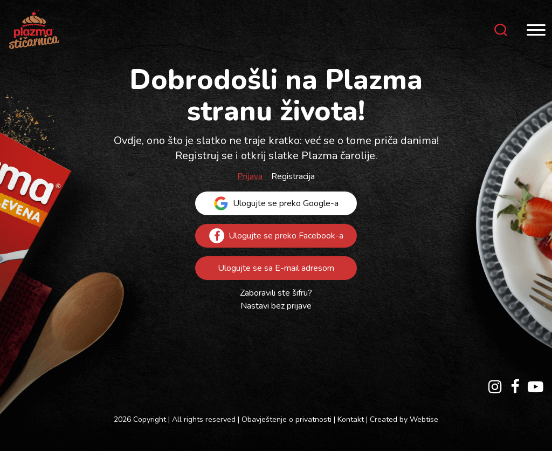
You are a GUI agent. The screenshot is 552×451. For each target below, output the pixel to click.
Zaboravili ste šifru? (276, 293)
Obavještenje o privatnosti (287, 419)
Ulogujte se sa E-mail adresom (276, 268)
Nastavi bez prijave (276, 306)
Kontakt (350, 419)
